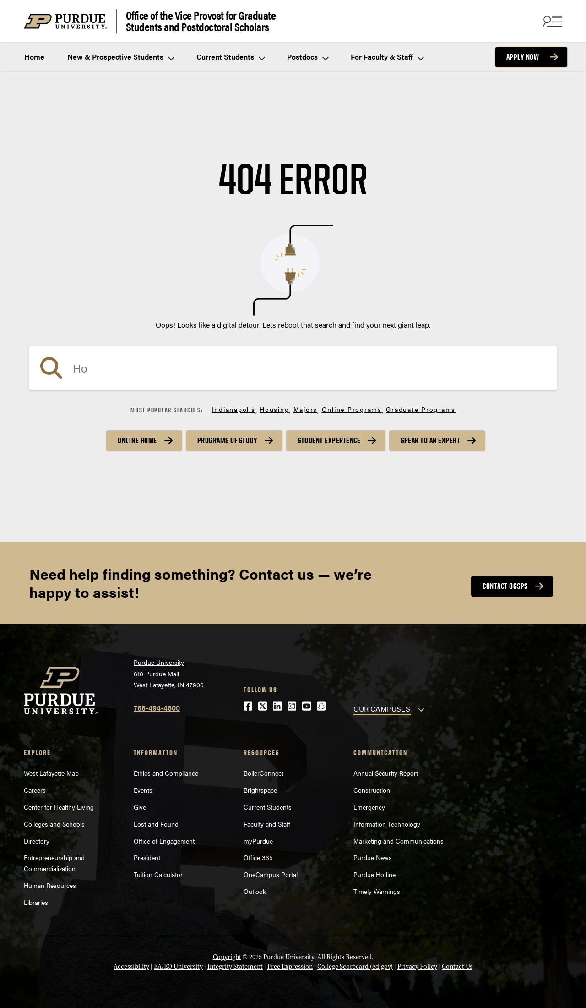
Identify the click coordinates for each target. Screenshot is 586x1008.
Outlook (255, 891)
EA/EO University (178, 966)
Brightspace (260, 789)
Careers (35, 789)
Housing (274, 409)
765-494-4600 (157, 707)
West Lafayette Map (51, 773)
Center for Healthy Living (59, 806)
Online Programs (352, 409)
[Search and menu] (551, 21)
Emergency (369, 806)
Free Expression (290, 966)
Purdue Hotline (374, 874)
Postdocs (307, 56)
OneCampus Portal (271, 874)
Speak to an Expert (430, 440)
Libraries (36, 902)
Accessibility (131, 966)
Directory (36, 840)
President (147, 857)
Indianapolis (233, 409)
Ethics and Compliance (166, 773)
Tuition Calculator (158, 874)
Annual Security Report (385, 773)
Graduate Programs (421, 409)
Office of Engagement (164, 840)
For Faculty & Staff (387, 56)
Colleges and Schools (54, 823)
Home (34, 56)
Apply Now (522, 56)
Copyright (227, 957)
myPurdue (258, 840)
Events (143, 789)
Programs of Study (227, 440)
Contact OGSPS (505, 586)
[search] (293, 368)
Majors (305, 409)
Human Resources (50, 885)
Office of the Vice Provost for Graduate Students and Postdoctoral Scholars (201, 21)
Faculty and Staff (267, 823)
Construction (371, 789)
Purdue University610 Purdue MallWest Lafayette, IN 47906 (169, 673)
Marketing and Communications (398, 840)
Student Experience (329, 440)
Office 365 (258, 857)
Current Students (230, 56)
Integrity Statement (235, 966)
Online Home (137, 440)
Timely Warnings (376, 891)
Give (140, 806)
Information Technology (386, 823)
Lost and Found (156, 823)
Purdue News (372, 857)
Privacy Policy (417, 966)
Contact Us (457, 966)
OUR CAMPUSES (381, 708)
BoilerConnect (263, 773)
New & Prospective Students (120, 56)
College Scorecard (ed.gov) (355, 966)
